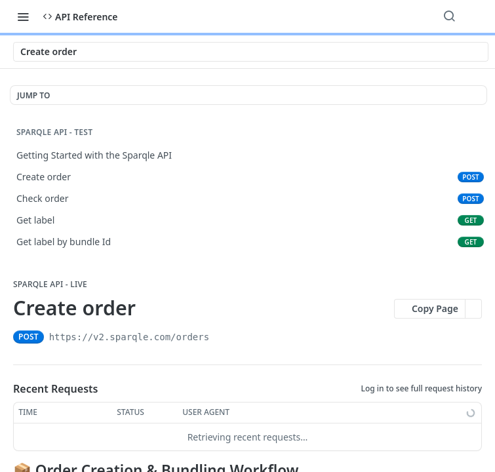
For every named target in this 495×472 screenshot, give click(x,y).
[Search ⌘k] (449, 16)
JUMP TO (33, 95)
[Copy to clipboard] (220, 337)
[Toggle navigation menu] (23, 16)
